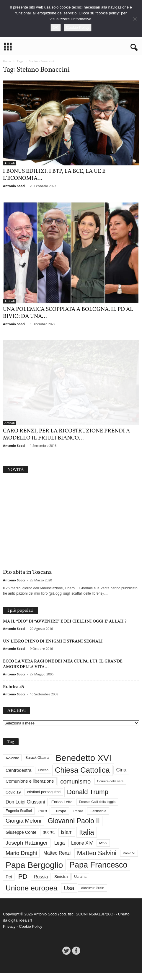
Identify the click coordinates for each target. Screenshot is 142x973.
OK (55, 27)
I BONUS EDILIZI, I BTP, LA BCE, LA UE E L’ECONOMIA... (54, 174)
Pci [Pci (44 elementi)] (9, 876)
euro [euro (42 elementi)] (42, 810)
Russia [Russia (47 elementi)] (41, 876)
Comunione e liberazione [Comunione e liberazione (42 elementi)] (30, 781)
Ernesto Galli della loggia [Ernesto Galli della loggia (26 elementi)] (97, 802)
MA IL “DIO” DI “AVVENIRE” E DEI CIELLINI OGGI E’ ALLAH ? (65, 621)
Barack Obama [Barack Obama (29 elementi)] (37, 758)
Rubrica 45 (13, 686)
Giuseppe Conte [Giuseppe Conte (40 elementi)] (21, 832)
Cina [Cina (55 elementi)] (121, 770)
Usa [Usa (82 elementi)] (69, 888)
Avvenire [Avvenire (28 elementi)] (12, 758)
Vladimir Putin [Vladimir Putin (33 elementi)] (92, 888)
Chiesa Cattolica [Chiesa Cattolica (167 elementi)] (82, 770)
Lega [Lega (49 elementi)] (59, 843)
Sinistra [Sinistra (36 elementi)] (61, 877)
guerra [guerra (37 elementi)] (49, 832)
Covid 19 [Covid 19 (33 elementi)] (13, 792)
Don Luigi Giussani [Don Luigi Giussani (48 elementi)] (25, 801)
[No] (135, 19)
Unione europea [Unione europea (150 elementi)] (31, 888)
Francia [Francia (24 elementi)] (78, 811)
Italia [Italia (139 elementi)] (86, 832)
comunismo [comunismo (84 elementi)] (75, 781)
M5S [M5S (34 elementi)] (103, 843)
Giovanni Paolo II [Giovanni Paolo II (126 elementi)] (74, 821)
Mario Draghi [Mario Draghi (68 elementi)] (21, 853)
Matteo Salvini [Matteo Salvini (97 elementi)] (96, 853)
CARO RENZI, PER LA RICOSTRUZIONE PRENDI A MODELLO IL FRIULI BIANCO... (66, 434)
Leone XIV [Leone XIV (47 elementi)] (82, 843)
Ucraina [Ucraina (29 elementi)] (80, 877)
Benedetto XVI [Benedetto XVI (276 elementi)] (83, 758)
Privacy (9, 927)
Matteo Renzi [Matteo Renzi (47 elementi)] (57, 853)
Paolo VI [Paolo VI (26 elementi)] (129, 853)
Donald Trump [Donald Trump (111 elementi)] (87, 792)
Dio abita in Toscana (27, 572)
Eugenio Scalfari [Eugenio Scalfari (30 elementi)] (19, 811)
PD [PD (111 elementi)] (22, 876)
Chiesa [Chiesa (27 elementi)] (43, 770)
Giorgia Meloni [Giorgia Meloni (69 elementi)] (23, 821)
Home (7, 61)
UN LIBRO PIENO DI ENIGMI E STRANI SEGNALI (53, 641)
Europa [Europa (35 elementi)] (59, 811)
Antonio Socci (14, 186)
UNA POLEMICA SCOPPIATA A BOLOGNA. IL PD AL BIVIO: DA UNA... (68, 313)
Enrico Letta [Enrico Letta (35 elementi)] (62, 802)
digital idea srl (20, 920)
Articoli (9, 163)
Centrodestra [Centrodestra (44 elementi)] (19, 770)
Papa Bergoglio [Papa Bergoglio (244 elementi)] (34, 865)
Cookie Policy (30, 927)
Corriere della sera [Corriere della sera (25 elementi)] (110, 781)
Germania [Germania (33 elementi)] (98, 811)
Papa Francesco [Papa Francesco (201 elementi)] (98, 864)
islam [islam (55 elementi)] (67, 832)
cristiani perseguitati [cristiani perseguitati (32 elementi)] (44, 792)
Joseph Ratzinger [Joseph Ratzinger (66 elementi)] (27, 843)
